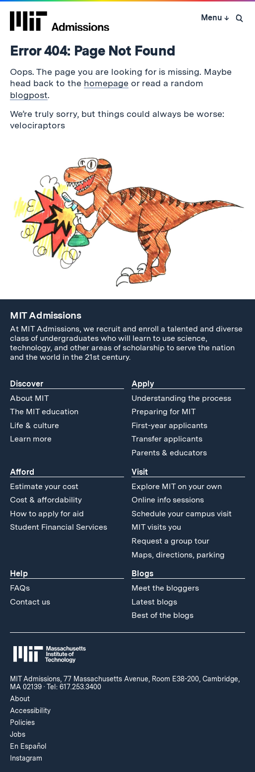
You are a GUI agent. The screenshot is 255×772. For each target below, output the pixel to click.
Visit (139, 472)
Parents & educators (169, 452)
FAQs (20, 588)
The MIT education (44, 411)
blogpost (29, 95)
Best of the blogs (162, 615)
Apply (142, 383)
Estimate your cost (44, 486)
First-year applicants (169, 425)
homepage (106, 83)
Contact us (30, 602)
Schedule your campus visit (181, 513)
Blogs (142, 573)
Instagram (26, 758)
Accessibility (30, 711)
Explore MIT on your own (176, 486)
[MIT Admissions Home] (59, 17)
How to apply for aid (47, 513)
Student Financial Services (58, 527)
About (20, 699)
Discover (26, 383)
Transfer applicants (166, 438)
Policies (22, 722)
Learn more (31, 438)
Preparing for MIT (163, 411)
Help (19, 573)
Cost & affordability (46, 499)
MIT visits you (156, 527)
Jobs (17, 734)
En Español (28, 746)
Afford (22, 472)
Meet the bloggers (165, 588)
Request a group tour (170, 541)
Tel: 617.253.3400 (74, 687)
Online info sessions (167, 499)
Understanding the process (181, 398)
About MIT (29, 398)
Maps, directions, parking (178, 554)
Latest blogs (154, 602)
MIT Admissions (45, 315)
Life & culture (34, 425)
